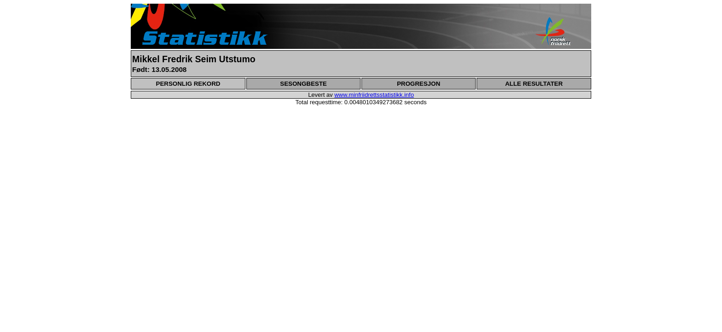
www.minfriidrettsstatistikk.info (374, 94)
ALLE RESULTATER (534, 83)
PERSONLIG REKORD (188, 83)
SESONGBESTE (303, 83)
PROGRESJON (418, 83)
